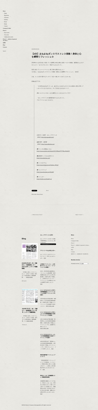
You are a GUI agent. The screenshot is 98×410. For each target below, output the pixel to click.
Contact (5, 47)
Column (6, 26)
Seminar (6, 19)
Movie (5, 21)
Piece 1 (4, 30)
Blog (4, 45)
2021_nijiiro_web (44, 328)
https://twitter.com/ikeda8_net (44, 179)
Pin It (47, 190)
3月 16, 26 (24, 280)
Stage (5, 13)
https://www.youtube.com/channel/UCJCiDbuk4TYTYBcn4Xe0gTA (53, 151)
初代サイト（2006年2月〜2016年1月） (80, 254)
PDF (45, 258)
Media (5, 24)
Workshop (6, 15)
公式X (4, 42)
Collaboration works (8, 37)
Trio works (6, 34)
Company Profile (7, 28)
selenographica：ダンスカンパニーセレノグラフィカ (8, 6)
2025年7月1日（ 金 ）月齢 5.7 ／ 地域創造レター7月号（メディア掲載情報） (29, 310)
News (4, 11)
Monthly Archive (75, 263)
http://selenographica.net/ (47, 137)
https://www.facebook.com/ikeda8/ (46, 172)
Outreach (6, 17)
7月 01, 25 (24, 324)
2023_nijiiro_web (50, 306)
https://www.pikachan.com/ (48, 144)
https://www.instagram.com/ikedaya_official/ (48, 165)
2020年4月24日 (36, 49)
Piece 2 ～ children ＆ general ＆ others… (10, 39)
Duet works (6, 32)
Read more (29, 277)
